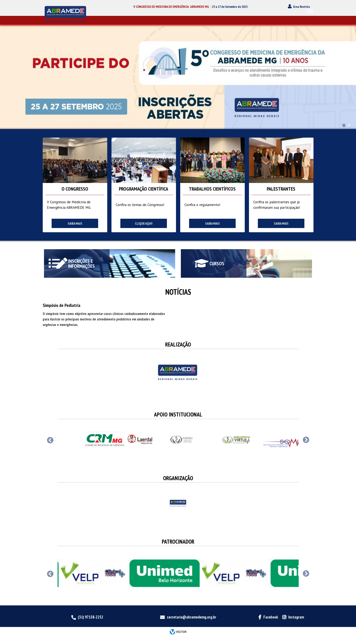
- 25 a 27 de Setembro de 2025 (228, 6)
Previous (50, 440)
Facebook (270, 617)
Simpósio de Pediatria (61, 305)
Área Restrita (301, 6)
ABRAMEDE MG (199, 6)
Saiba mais (75, 223)
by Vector (178, 632)
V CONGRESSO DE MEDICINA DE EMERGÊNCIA (161, 6)
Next (306, 440)
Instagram (296, 617)
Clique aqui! (144, 223)
